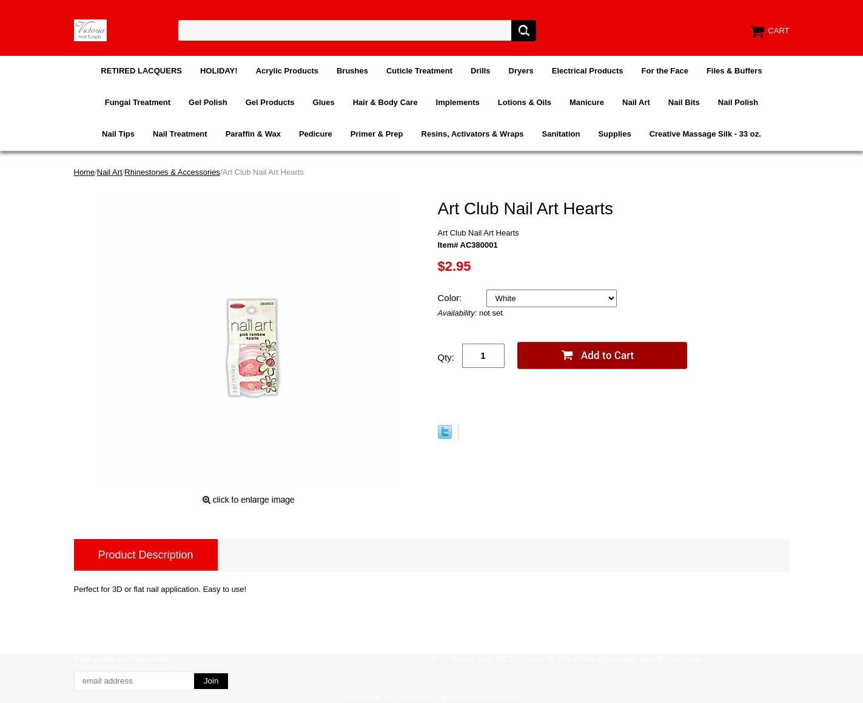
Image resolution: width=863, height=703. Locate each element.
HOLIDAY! (219, 70)
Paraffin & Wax (253, 133)
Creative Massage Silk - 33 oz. (705, 133)
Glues (324, 102)
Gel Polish (208, 102)
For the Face (665, 70)
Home (84, 172)
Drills (481, 70)
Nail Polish (738, 102)
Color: (451, 298)
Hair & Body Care (385, 102)
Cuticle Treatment (419, 70)
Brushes (352, 70)
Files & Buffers (734, 70)
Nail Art (636, 102)
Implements (458, 102)
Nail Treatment (180, 133)
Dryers (521, 70)
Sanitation (561, 133)
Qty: (446, 357)
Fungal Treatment (137, 102)
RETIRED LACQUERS (141, 70)
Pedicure (315, 133)
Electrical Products (587, 70)
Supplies (614, 133)
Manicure (586, 102)
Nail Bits (684, 102)
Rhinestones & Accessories (172, 172)
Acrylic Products (287, 70)
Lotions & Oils (524, 102)
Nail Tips (118, 133)
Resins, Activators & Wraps (472, 133)
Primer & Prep (377, 133)
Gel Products (270, 102)
